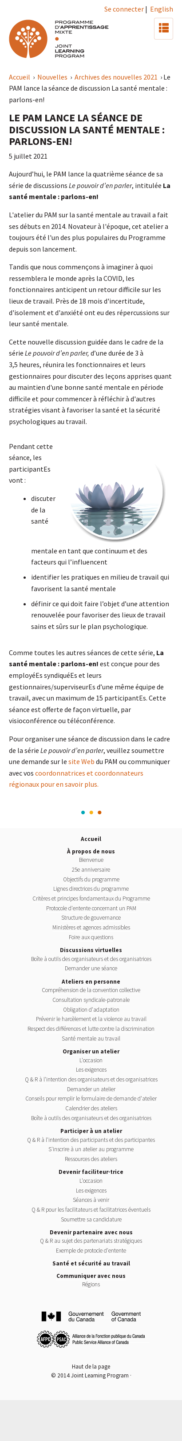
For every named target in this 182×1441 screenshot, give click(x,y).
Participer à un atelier (91, 1131)
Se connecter (124, 8)
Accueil (20, 76)
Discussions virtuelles (91, 950)
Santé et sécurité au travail (91, 1263)
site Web (81, 761)
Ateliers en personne (91, 981)
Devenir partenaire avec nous (91, 1232)
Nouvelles (53, 76)
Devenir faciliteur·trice (91, 1172)
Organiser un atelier (91, 1051)
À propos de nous (91, 851)
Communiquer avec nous (91, 1276)
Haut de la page (91, 1366)
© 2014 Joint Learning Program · (91, 1375)
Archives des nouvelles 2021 (117, 76)
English (161, 8)
